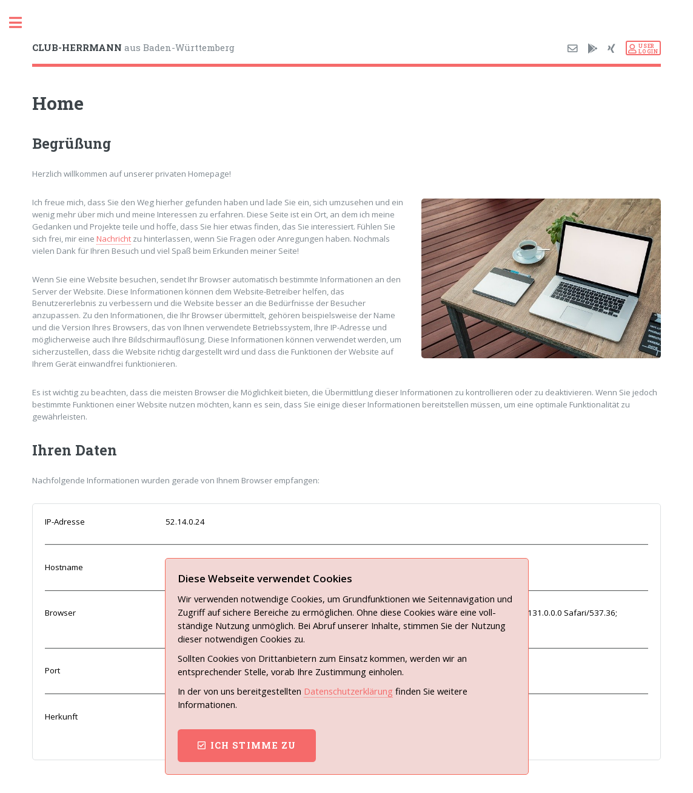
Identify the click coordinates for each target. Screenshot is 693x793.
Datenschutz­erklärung (348, 691)
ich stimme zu (253, 745)
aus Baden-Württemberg (133, 47)
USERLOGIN (648, 49)
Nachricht (113, 238)
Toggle (22, 23)
